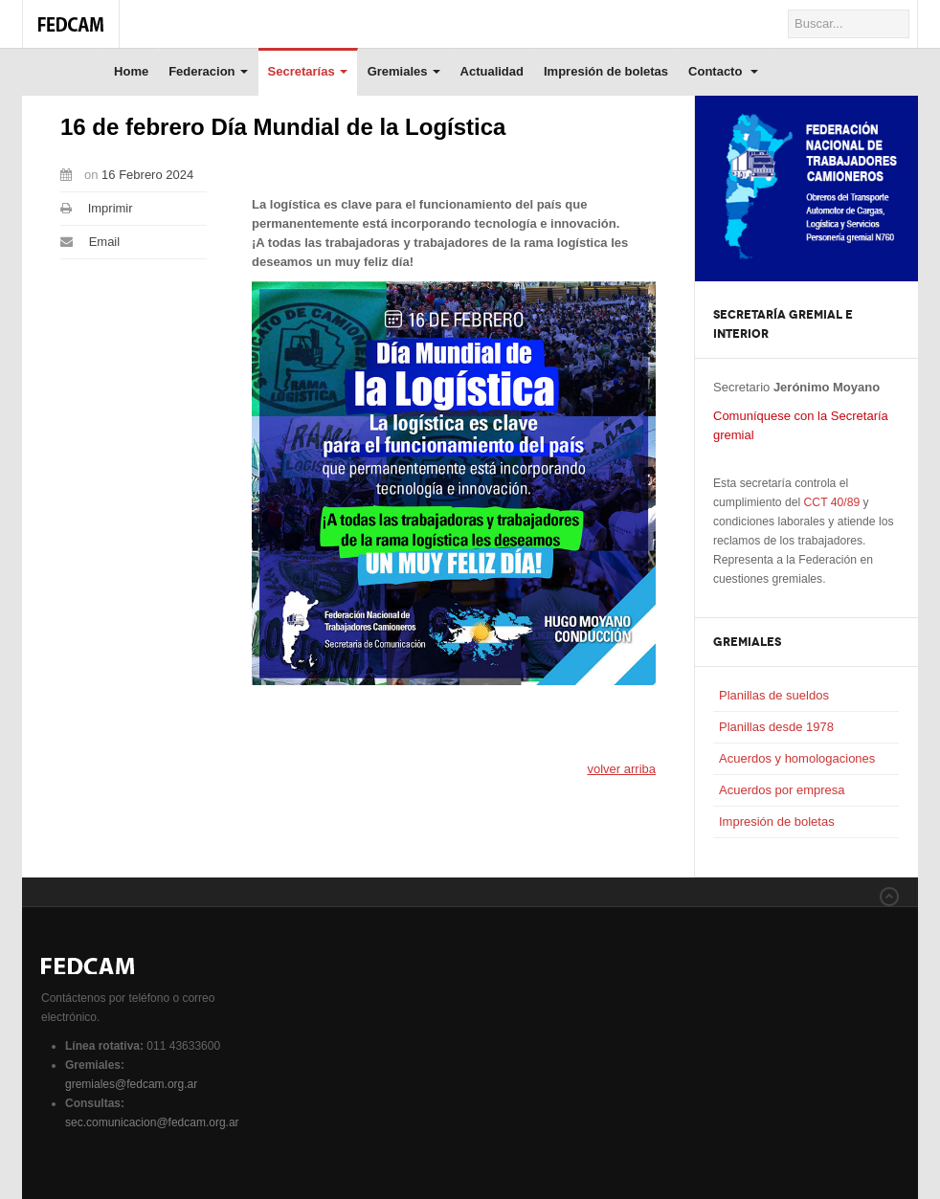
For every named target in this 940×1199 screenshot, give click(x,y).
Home (131, 71)
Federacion (207, 71)
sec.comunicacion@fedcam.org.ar (152, 1122)
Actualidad (492, 71)
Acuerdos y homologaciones (797, 758)
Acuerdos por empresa (782, 790)
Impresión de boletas (606, 71)
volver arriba (621, 769)
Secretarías (307, 71)
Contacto (723, 71)
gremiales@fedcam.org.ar (131, 1084)
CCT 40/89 (832, 502)
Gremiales (404, 71)
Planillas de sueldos (774, 695)
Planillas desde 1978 (776, 727)
